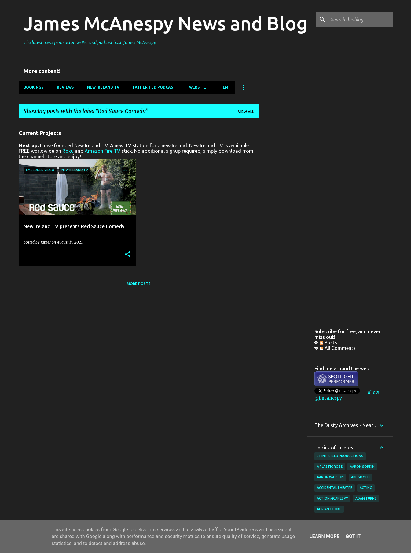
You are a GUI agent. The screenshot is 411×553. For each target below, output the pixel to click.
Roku (68, 151)
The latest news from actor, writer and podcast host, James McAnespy (90, 42)
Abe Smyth (360, 477)
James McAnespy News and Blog (165, 23)
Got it (353, 536)
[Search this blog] (360, 19)
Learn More (324, 536)
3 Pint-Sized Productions (340, 456)
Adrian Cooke (329, 509)
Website (197, 87)
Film (223, 87)
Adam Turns (366, 498)
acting (366, 487)
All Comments (338, 348)
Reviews (65, 87)
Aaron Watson (330, 477)
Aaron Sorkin (362, 466)
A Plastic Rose (330, 466)
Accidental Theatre (334, 487)
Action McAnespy (332, 498)
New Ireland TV (103, 87)
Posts (328, 342)
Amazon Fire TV (102, 151)
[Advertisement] (283, 214)
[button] (127, 255)
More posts (139, 284)
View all (246, 112)
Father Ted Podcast (154, 87)
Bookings (33, 87)
